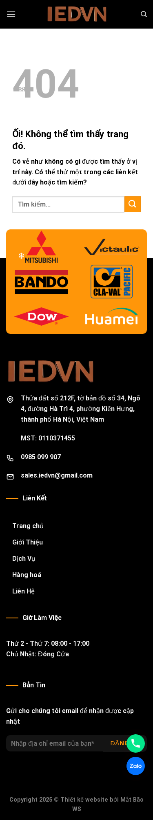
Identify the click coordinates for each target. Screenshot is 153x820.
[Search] (144, 14)
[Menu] (11, 14)
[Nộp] (132, 204)
